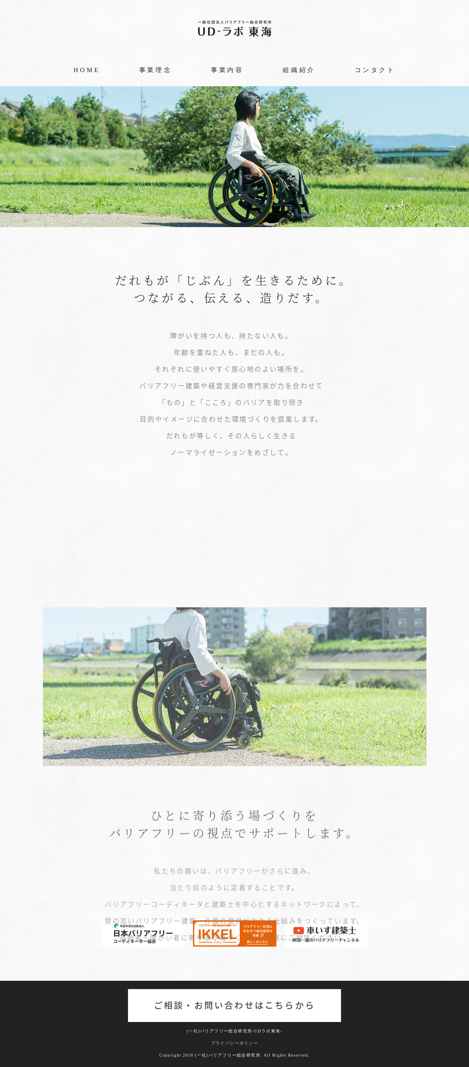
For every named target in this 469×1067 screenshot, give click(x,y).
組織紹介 (299, 69)
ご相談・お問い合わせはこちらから (234, 1005)
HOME (86, 69)
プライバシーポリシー (234, 1043)
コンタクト (375, 69)
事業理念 (155, 69)
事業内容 (227, 69)
